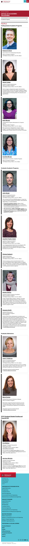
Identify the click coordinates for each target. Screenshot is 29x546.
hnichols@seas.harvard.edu (8, 464)
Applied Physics (5, 502)
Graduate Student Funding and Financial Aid (12, 417)
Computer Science (6, 491)
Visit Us (3, 534)
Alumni (3, 536)
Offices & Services (5, 11)
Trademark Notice (4, 543)
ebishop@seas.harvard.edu (8, 448)
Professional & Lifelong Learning (10, 523)
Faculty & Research (6, 525)
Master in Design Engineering (8, 519)
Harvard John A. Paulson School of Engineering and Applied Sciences (8, 475)
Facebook (18, 540)
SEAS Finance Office (15, 450)
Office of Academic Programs (9, 14)
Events (3, 529)
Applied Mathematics (6, 488)
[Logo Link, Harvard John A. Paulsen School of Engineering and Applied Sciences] (5, 1)
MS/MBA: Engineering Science (8, 520)
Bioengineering (5, 489)
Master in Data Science (6, 515)
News (3, 527)
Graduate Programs (7, 499)
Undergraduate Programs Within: (10, 486)
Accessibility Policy (9, 543)
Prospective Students (7, 532)
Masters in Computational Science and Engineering (12, 517)
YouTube (25, 540)
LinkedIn (27, 540)
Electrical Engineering (6, 493)
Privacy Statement (14, 543)
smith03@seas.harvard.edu (9, 327)
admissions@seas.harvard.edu (10, 204)
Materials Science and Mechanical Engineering (11, 496)
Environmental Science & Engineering (9, 495)
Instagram (23, 540)
